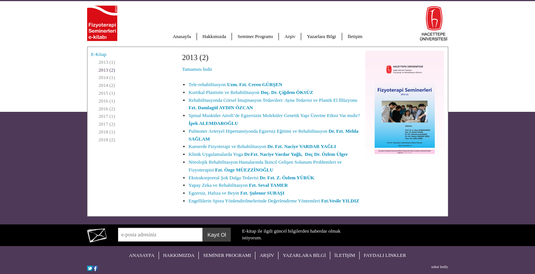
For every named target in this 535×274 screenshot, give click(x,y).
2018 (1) (107, 132)
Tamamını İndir (197, 69)
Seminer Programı (255, 36)
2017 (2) (107, 124)
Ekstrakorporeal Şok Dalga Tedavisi (252, 177)
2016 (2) (107, 108)
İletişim (355, 36)
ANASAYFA (142, 255)
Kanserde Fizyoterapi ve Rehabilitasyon (262, 146)
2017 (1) (107, 116)
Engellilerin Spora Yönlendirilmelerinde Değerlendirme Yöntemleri (274, 201)
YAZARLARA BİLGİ (304, 255)
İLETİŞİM (344, 255)
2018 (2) (107, 139)
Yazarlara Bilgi (321, 36)
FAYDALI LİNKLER (385, 255)
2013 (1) (107, 62)
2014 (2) (107, 85)
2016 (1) (107, 101)
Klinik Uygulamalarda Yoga (268, 154)
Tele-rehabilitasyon (236, 84)
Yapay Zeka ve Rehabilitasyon (238, 185)
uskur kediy (439, 267)
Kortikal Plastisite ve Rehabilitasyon (251, 92)
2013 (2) (107, 70)
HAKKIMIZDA (179, 255)
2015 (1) (107, 93)
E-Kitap (98, 54)
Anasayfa (182, 36)
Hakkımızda (214, 36)
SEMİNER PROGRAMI (227, 255)
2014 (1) (107, 77)
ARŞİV (266, 255)
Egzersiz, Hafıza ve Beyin (237, 193)
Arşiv (289, 36)
